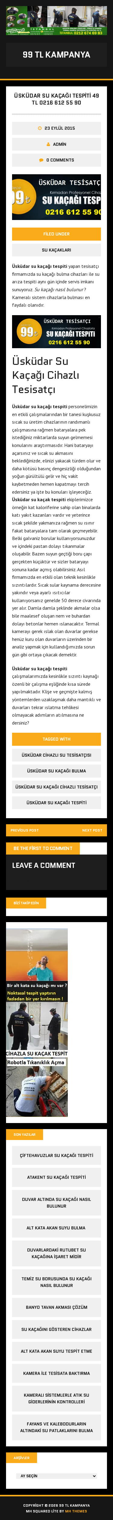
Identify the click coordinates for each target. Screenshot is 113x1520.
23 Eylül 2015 (60, 128)
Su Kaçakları (56, 250)
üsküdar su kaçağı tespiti (57, 803)
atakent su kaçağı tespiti (56, 1177)
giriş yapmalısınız (75, 880)
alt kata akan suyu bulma (56, 1228)
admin (60, 144)
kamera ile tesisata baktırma (56, 1373)
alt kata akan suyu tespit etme (56, 1351)
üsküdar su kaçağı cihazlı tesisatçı (56, 787)
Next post (92, 830)
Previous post (25, 830)
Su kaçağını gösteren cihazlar (56, 1329)
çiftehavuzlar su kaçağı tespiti (56, 1155)
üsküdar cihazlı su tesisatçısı (56, 755)
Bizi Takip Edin (26, 902)
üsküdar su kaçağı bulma (56, 771)
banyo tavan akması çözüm (56, 1307)
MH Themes (76, 1511)
